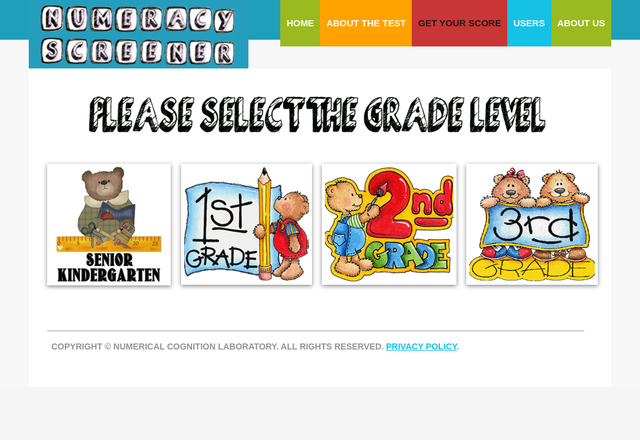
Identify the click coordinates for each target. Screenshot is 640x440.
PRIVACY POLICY (421, 346)
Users (529, 23)
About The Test (366, 23)
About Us (581, 23)
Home (300, 23)
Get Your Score (459, 23)
